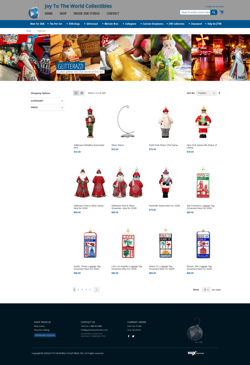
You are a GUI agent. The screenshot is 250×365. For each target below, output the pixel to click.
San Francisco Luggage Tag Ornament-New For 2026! (200, 207)
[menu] (125, 24)
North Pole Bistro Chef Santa (163, 145)
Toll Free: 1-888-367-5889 (91, 326)
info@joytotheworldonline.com (94, 330)
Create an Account (214, 6)
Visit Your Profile (134, 326)
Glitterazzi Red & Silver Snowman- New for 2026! (124, 207)
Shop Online (39, 326)
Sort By (191, 93)
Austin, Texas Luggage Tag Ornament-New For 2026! (87, 267)
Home (29, 31)
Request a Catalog (41, 330)
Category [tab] (37, 101)
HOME (49, 13)
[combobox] (198, 12)
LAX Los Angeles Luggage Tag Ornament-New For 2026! (126, 267)
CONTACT (113, 13)
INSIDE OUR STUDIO (87, 13)
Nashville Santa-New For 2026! (164, 205)
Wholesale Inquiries (45, 335)
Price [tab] (34, 107)
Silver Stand (117, 145)
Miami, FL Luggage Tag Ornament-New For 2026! (161, 267)
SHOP (63, 13)
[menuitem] (37, 24)
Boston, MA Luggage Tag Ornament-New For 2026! (199, 267)
